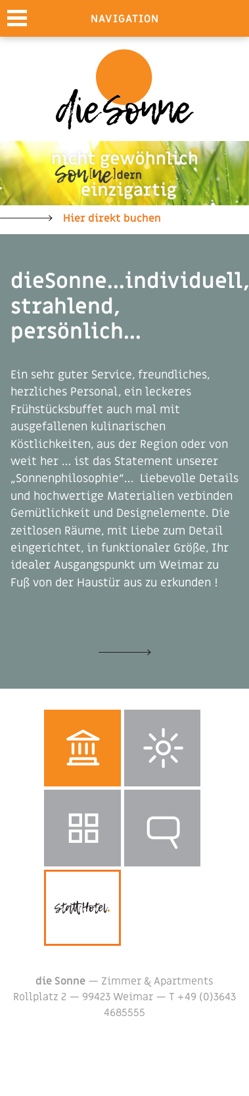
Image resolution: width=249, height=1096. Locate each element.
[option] (124, 173)
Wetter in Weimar (162, 748)
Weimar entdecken (82, 748)
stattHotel (82, 908)
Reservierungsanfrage (162, 828)
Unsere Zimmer (125, 651)
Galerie (82, 828)
